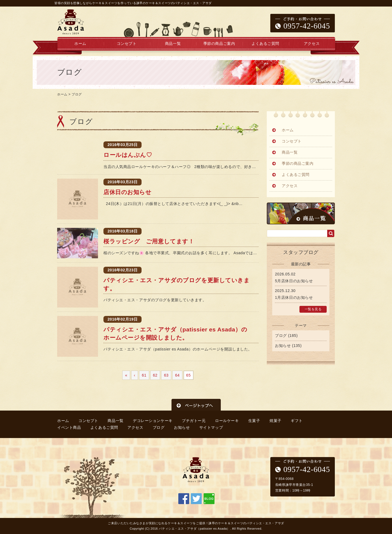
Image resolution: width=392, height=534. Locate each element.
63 (166, 375)
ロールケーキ (227, 420)
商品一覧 (173, 44)
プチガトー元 (194, 420)
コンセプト (127, 44)
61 (144, 375)
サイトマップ (211, 427)
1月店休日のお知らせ (294, 297)
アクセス (312, 44)
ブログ (77, 94)
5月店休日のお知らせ (294, 281)
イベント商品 (69, 427)
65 (188, 375)
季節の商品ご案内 (219, 44)
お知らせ (283, 345)
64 (177, 375)
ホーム (80, 44)
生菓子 (254, 420)
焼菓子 (275, 420)
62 (155, 375)
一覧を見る (313, 309)
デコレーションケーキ (153, 420)
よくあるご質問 (265, 44)
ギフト (297, 420)
